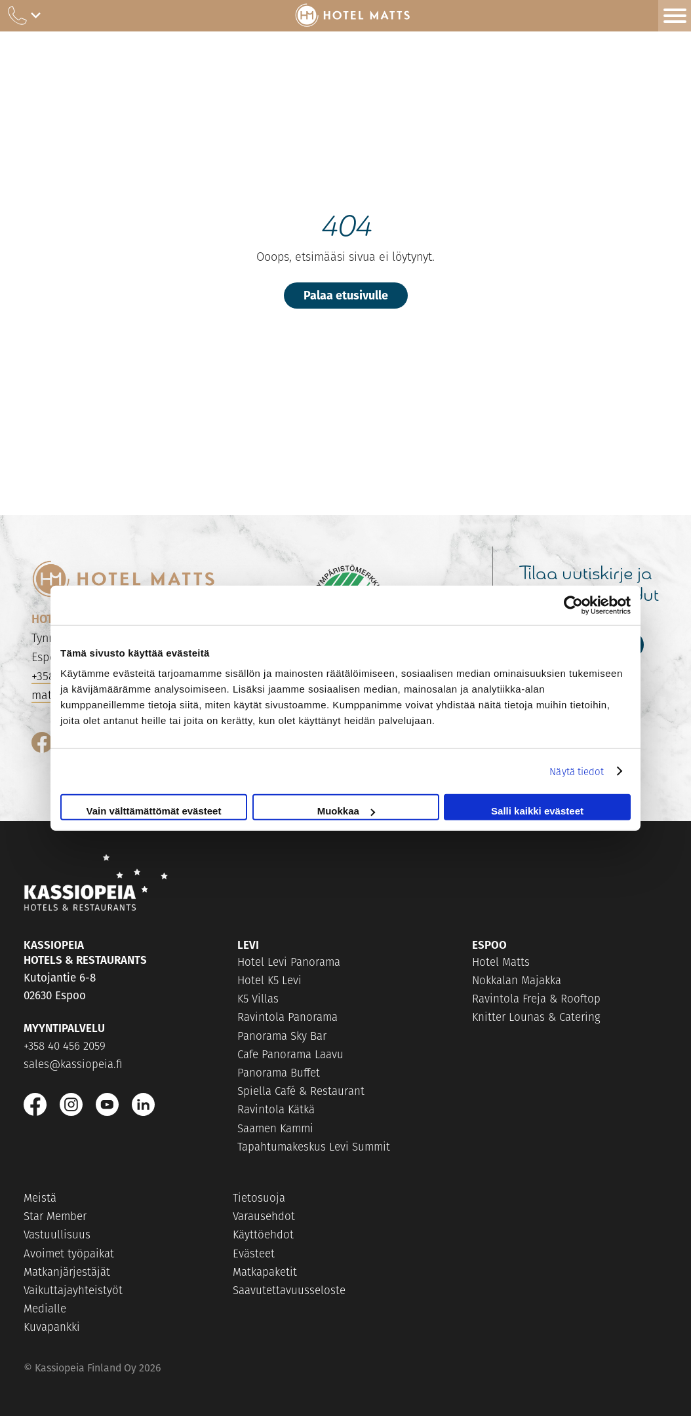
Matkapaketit (265, 1272)
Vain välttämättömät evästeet (154, 810)
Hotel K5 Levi (269, 980)
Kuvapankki (52, 1327)
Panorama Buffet (278, 1073)
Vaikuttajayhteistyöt (73, 1290)
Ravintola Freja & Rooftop (536, 998)
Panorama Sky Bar (281, 1036)
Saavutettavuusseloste (289, 1290)
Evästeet (254, 1253)
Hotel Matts (501, 962)
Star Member (55, 1216)
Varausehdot (264, 1216)
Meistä (40, 1198)
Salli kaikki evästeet (537, 810)
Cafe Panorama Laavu (290, 1054)
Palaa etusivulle (346, 294)
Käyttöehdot (263, 1234)
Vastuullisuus (57, 1234)
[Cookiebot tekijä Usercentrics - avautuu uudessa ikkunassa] (573, 605)
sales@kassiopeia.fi (73, 1064)
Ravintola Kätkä (276, 1109)
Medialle (45, 1308)
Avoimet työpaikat (69, 1253)
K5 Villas (258, 998)
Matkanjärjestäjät (67, 1272)
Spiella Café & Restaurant (301, 1091)
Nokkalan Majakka (516, 980)
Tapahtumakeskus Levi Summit (313, 1147)
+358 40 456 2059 (65, 1046)
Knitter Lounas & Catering (536, 1017)
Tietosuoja (259, 1198)
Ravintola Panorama (287, 1017)
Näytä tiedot (576, 771)
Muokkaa (346, 810)
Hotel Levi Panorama (288, 962)
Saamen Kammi (275, 1128)
